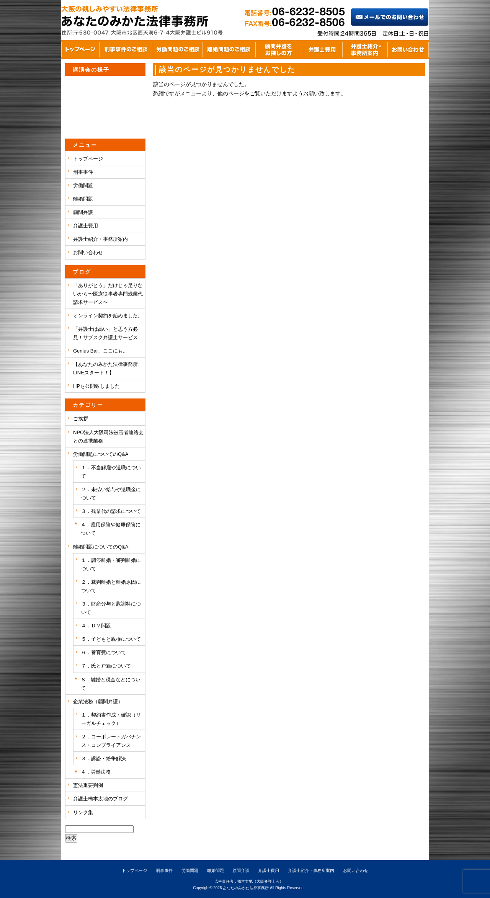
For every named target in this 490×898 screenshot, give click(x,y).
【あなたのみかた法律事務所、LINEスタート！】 (108, 368)
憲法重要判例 (88, 785)
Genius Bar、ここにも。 (100, 351)
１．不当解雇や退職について (111, 472)
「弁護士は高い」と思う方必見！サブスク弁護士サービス (105, 333)
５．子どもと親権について (111, 639)
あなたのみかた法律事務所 (246, 888)
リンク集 (83, 812)
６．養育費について (103, 652)
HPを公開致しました (96, 386)
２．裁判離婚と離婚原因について (111, 586)
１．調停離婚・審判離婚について (111, 564)
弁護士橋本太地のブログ (100, 799)
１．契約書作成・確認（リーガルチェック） (111, 719)
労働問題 (83, 185)
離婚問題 (83, 199)
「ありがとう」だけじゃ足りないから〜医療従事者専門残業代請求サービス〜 (108, 293)
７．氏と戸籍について (106, 666)
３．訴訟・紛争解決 (103, 758)
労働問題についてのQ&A (100, 454)
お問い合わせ (88, 252)
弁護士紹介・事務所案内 (100, 239)
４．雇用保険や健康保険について (110, 529)
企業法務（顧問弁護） (98, 701)
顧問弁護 (83, 212)
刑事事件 (83, 172)
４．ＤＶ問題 (96, 626)
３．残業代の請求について (111, 511)
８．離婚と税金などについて (110, 684)
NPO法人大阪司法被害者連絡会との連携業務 (108, 436)
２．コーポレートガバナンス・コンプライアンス (111, 741)
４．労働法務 (96, 772)
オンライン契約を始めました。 (108, 315)
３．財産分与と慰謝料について (111, 608)
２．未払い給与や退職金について (111, 494)
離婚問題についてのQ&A (100, 547)
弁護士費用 (85, 226)
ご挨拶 (80, 418)
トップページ (88, 159)
